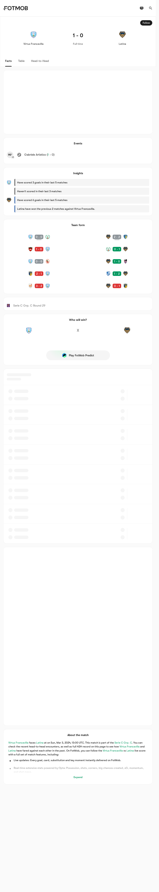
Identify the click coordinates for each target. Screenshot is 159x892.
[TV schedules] (142, 8)
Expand (78, 777)
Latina (40, 742)
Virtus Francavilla (18, 742)
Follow (146, 22)
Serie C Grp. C (123, 742)
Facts (8, 60)
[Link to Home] (15, 8)
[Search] (151, 8)
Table (21, 60)
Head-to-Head (40, 60)
